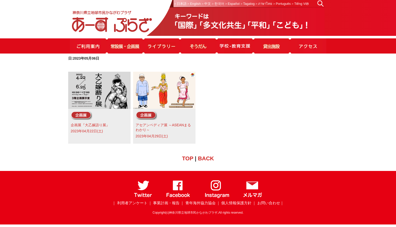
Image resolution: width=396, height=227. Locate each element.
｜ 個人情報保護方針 (234, 203)
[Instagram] (217, 197)
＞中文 (206, 4)
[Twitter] (143, 197)
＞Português (282, 4)
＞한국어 (217, 4)
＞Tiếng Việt (300, 4)
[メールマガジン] (252, 197)
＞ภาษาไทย (263, 4)
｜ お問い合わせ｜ (268, 203)
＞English (194, 4)
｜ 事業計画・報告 (164, 203)
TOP (187, 158)
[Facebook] (178, 197)
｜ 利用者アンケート (129, 203)
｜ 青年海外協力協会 (197, 203)
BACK (206, 158)
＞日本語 (180, 4)
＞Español (232, 4)
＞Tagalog (247, 4)
